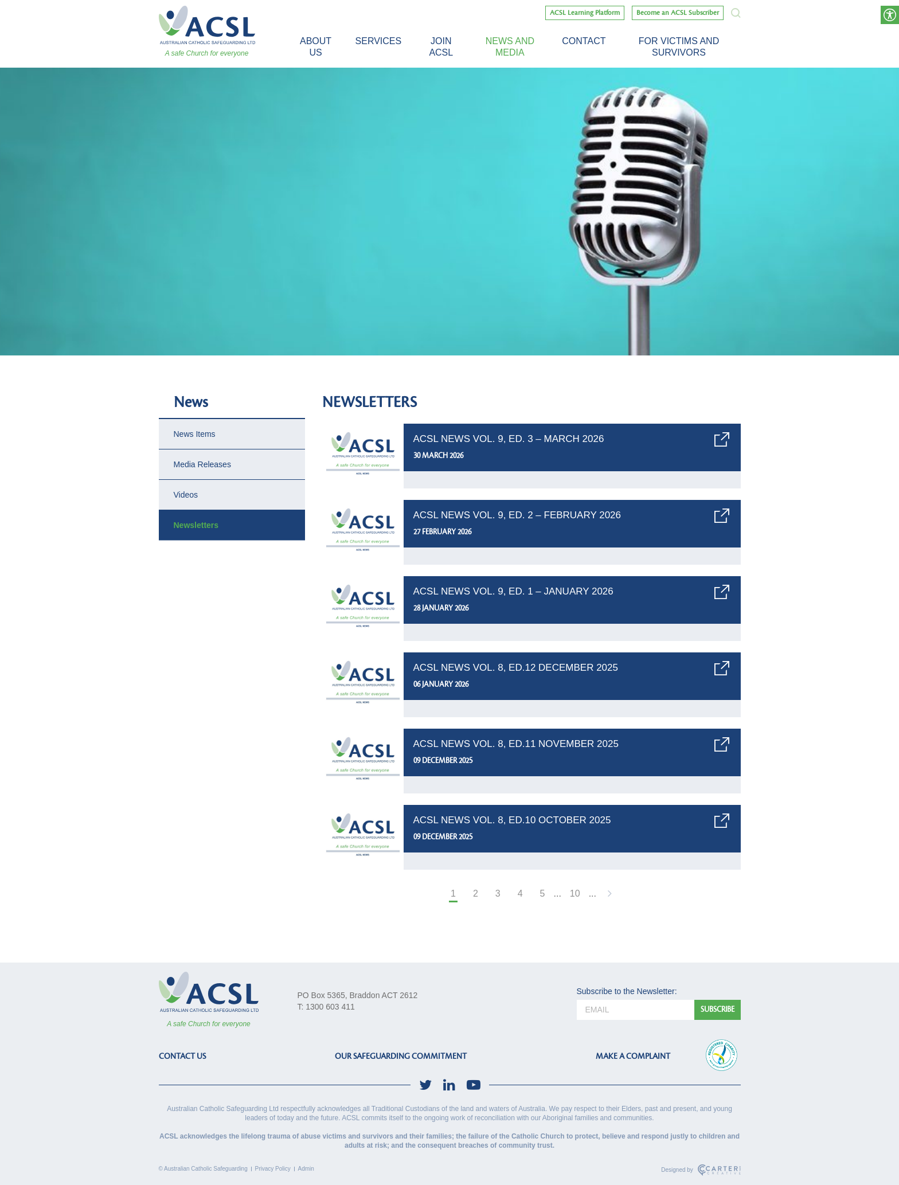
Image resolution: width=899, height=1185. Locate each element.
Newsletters (196, 525)
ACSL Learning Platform (585, 13)
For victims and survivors (679, 46)
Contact (583, 41)
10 (575, 893)
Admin (306, 1169)
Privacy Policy (273, 1169)
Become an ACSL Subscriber (677, 13)
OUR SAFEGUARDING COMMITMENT (401, 1056)
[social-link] (425, 1085)
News (191, 402)
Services (378, 41)
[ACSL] (207, 25)
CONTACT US (182, 1056)
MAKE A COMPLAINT (633, 1056)
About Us (315, 46)
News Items (195, 434)
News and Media (510, 46)
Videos (186, 494)
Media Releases (202, 464)
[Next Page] (608, 894)
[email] (635, 1010)
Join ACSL (441, 46)
